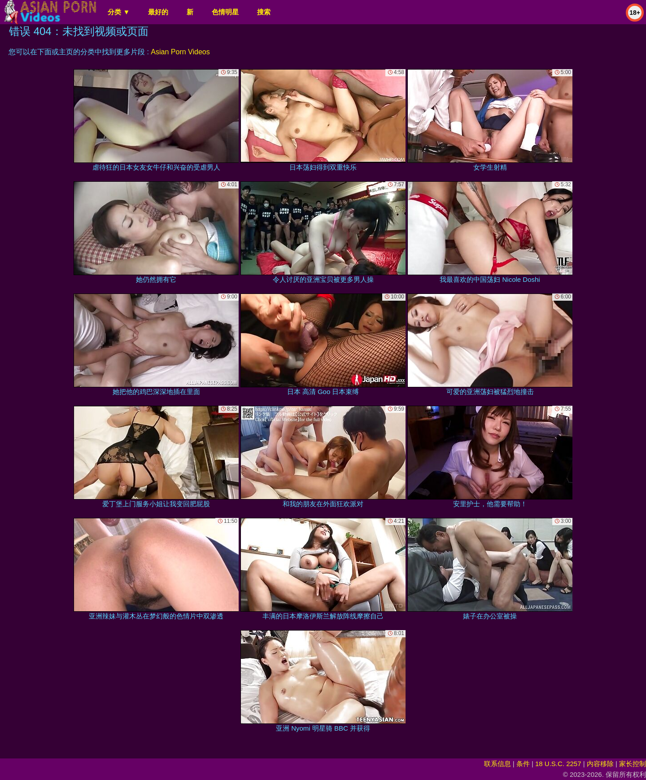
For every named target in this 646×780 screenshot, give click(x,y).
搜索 (264, 12)
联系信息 (497, 763)
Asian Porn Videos (180, 52)
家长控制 (632, 763)
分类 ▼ (119, 12)
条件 (523, 763)
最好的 (158, 12)
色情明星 (225, 12)
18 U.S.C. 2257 (558, 763)
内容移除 (600, 763)
